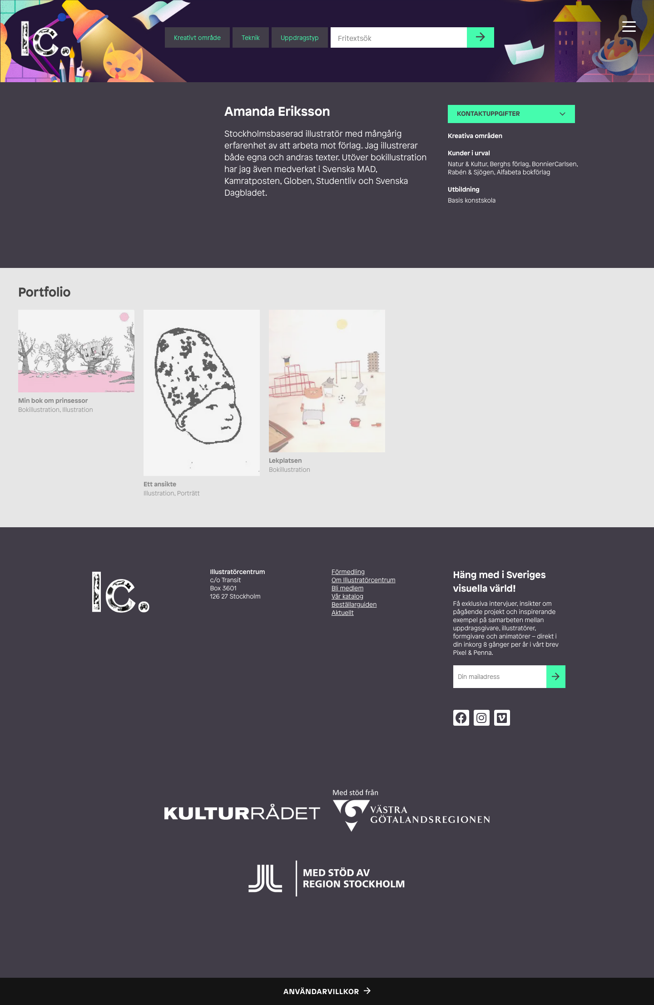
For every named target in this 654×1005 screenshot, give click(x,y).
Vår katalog (347, 596)
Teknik (251, 37)
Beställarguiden (354, 604)
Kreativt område (197, 37)
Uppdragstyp (300, 37)
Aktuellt (343, 613)
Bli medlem (347, 588)
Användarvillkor (321, 991)
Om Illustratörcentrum (364, 580)
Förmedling (348, 572)
